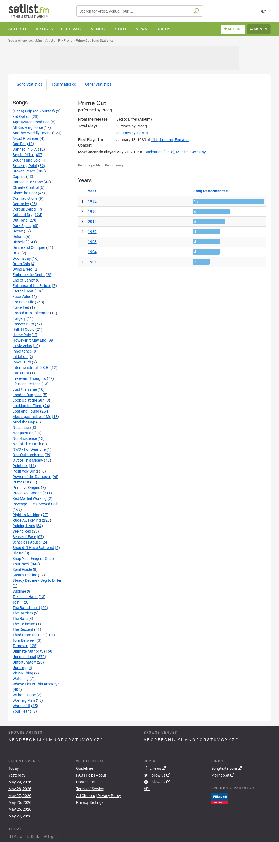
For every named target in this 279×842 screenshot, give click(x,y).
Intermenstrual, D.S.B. (31, 367)
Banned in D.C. (25, 149)
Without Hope (24, 695)
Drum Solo (21, 264)
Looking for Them (27, 406)
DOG (16, 253)
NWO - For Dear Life (29, 449)
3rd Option (22, 116)
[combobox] (139, 11)
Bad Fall (19, 144)
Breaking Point (25, 165)
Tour (64, 84)
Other (98, 84)
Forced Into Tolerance (31, 313)
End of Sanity (24, 280)
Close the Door (25, 193)
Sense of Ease (24, 537)
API (147, 789)
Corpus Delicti (24, 209)
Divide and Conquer (29, 247)
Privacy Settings (89, 802)
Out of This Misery (28, 460)
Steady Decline (25, 575)
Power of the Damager (32, 476)
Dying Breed (23, 269)
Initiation (20, 356)
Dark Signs (22, 225)
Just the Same (25, 389)
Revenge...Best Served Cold (36, 504)
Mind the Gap (24, 422)
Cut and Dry (22, 215)
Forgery (19, 318)
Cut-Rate (20, 220)
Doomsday (22, 258)
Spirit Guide (22, 569)
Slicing (18, 553)
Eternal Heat (23, 291)
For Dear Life (23, 302)
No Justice (22, 427)
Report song (114, 165)
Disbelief (20, 242)
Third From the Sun (29, 635)
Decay (18, 231)
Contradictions (25, 198)
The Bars (20, 618)
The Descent (23, 629)
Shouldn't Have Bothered (33, 547)
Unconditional (24, 657)
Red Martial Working (30, 498)
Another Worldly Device (32, 133)
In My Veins (22, 346)
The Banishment (26, 607)
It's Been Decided (27, 384)
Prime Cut (21, 482)
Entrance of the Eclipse (32, 285)
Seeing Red (22, 531)
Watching (21, 678)
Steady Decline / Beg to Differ (37, 580)
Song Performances (210, 191)
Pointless (20, 466)
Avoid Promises (26, 138)
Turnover (20, 646)
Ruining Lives (24, 526)
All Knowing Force (28, 127)
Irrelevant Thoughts (29, 378)
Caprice (19, 176)
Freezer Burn (23, 324)
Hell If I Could (24, 329)
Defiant (19, 236)
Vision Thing (23, 673)
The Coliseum (24, 624)
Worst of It (21, 706)
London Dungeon (27, 395)
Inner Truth (22, 362)
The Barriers (23, 613)
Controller (21, 204)
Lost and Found (26, 411)
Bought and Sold (27, 160)
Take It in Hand (25, 597)
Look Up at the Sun (28, 400)
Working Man (24, 700)
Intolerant (21, 373)
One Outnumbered (28, 455)
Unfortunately (24, 662)
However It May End (29, 340)
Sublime (19, 591)
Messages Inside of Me (32, 416)
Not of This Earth (27, 444)
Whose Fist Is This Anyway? (36, 684)
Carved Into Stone (28, 182)
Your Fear (21, 711)
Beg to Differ (23, 155)
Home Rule (22, 335)
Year (92, 191)
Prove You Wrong (27, 493)
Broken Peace (24, 171)
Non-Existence (25, 438)
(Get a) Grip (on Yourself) (34, 111)
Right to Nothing (26, 515)
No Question (23, 433)
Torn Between (24, 640)
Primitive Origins (26, 487)
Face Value (22, 296)
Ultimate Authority (28, 651)
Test (16, 602)
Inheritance (22, 351)
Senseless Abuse (27, 542)
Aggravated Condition (31, 122)
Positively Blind (25, 471)
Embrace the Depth (29, 275)
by (132, 133)
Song (29, 84)
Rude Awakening (27, 520)
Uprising (19, 667)
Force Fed (21, 307)
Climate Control (26, 187)
